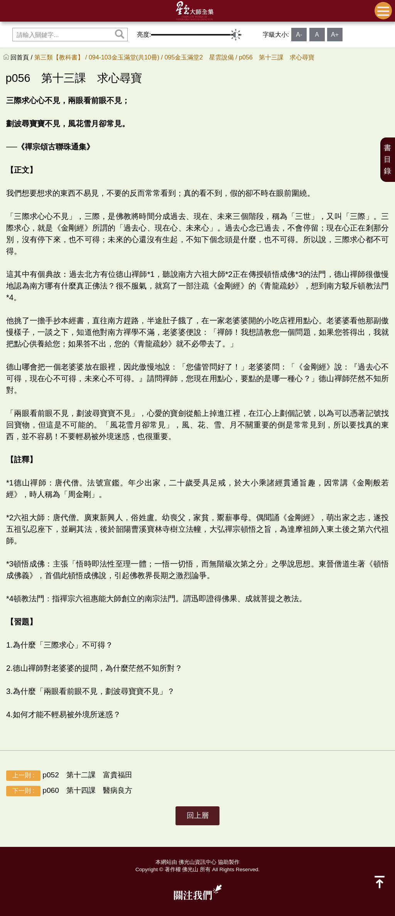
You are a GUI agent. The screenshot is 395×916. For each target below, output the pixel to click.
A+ (335, 34)
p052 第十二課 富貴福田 (69, 775)
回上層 (198, 815)
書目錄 (387, 159)
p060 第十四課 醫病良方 (69, 791)
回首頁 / (22, 57)
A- (299, 34)
